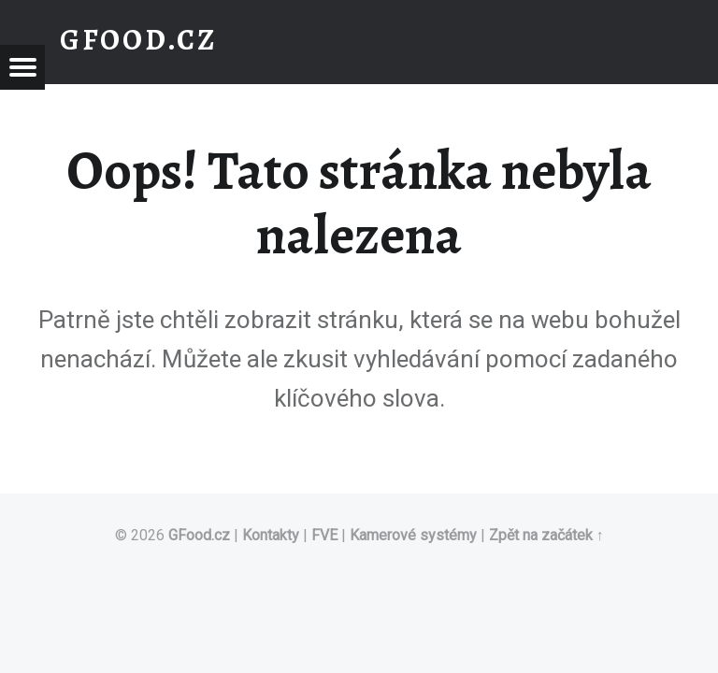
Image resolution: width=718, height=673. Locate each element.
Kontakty (270, 535)
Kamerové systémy (413, 535)
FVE (324, 535)
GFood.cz (199, 535)
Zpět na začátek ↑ (546, 535)
